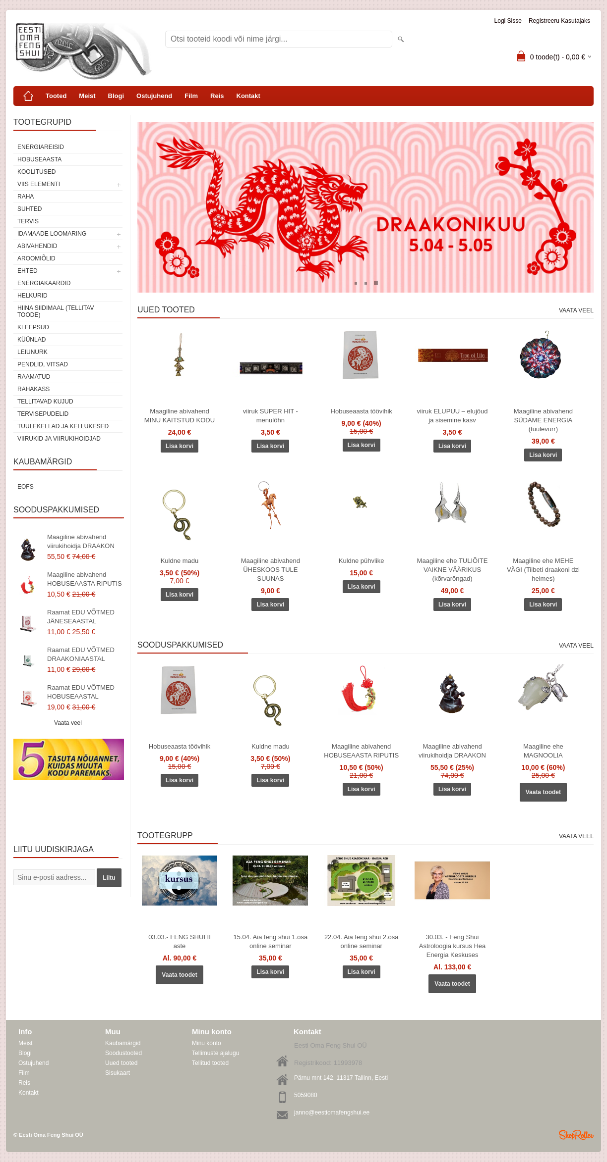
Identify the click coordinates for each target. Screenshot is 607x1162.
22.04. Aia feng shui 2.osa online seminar (361, 941)
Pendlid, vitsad (42, 364)
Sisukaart (117, 1072)
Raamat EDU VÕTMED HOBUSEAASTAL (81, 692)
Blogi (116, 96)
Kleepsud (33, 327)
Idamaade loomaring (51, 233)
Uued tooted (121, 1063)
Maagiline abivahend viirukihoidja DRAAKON (81, 541)
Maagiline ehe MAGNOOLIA (543, 751)
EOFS (25, 486)
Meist (87, 96)
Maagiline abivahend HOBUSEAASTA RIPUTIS (84, 579)
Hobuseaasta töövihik (361, 411)
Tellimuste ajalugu (215, 1053)
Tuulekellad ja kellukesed (63, 426)
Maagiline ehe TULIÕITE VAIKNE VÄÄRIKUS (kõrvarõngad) (452, 569)
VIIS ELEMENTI (38, 184)
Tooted (56, 96)
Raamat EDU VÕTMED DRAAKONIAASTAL (81, 654)
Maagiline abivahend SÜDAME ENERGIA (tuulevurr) (543, 420)
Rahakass (33, 389)
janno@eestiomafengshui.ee (331, 1112)
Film (191, 96)
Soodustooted (123, 1053)
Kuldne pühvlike (361, 560)
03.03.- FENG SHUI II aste (179, 941)
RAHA (25, 196)
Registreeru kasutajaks (559, 20)
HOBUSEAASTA (39, 159)
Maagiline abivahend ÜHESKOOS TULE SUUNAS (270, 569)
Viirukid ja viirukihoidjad (59, 438)
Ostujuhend (154, 96)
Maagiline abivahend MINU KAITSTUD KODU (179, 415)
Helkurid (32, 295)
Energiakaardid (43, 283)
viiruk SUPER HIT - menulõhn (270, 415)
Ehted (27, 270)
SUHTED (29, 208)
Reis (217, 96)
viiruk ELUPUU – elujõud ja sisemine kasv (452, 415)
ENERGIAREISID (40, 147)
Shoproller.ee (576, 1135)
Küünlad (31, 339)
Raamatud (33, 376)
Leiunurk (32, 352)
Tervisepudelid (42, 413)
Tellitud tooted (210, 1063)
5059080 (305, 1095)
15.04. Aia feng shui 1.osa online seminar (271, 941)
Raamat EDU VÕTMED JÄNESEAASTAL (81, 616)
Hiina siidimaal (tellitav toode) (55, 311)
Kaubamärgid (122, 1043)
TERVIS (28, 221)
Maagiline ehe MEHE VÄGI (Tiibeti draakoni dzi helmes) (543, 569)
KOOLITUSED (36, 171)
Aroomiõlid (36, 258)
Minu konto (206, 1043)
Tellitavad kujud (45, 401)
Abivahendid (37, 246)
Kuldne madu (180, 560)
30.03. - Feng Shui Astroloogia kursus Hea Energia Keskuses (452, 946)
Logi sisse (508, 20)
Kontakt (248, 96)
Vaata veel (68, 722)
